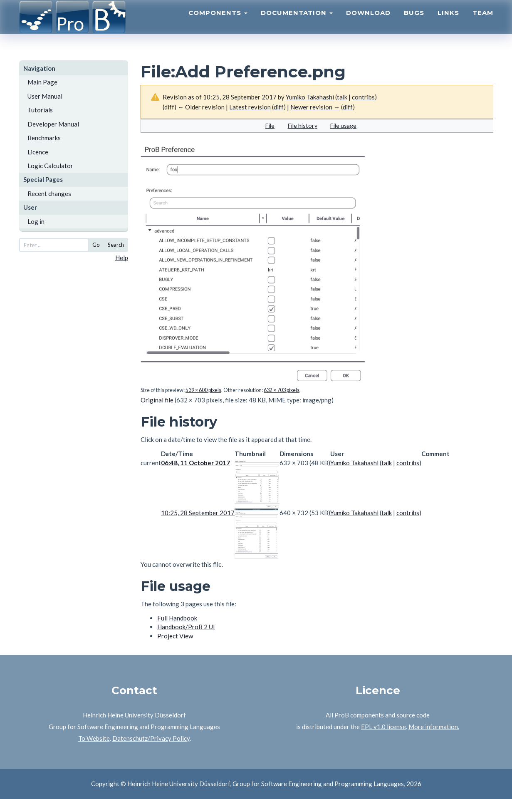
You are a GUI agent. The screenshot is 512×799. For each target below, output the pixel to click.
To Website (94, 738)
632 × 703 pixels (281, 390)
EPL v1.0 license (383, 726)
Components (217, 23)
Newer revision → (315, 107)
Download (368, 23)
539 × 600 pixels (203, 390)
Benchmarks (44, 137)
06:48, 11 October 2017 (195, 462)
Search (116, 244)
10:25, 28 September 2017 (198, 512)
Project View (175, 636)
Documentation (297, 23)
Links (448, 23)
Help (121, 257)
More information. (433, 726)
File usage (343, 125)
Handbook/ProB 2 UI (186, 626)
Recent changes (49, 193)
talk (342, 97)
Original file (157, 400)
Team (482, 23)
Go (96, 244)
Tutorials (40, 110)
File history (302, 125)
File (270, 125)
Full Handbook (177, 618)
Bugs (414, 23)
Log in (36, 221)
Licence (37, 152)
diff (279, 107)
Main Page (42, 82)
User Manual (44, 96)
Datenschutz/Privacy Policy (151, 738)
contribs (363, 97)
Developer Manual (53, 124)
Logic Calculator (50, 165)
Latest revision (250, 107)
